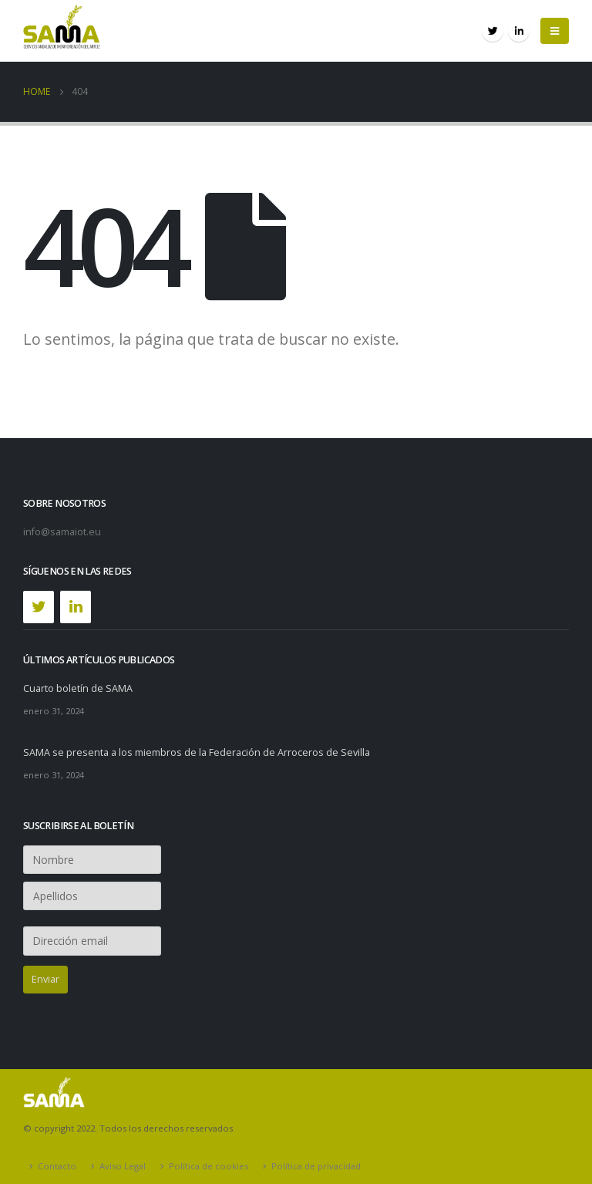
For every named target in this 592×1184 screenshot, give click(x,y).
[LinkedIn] (75, 607)
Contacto (57, 1166)
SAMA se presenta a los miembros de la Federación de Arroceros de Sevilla (196, 752)
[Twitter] (38, 607)
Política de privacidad (316, 1166)
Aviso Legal (122, 1166)
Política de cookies (208, 1166)
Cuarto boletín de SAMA (78, 688)
